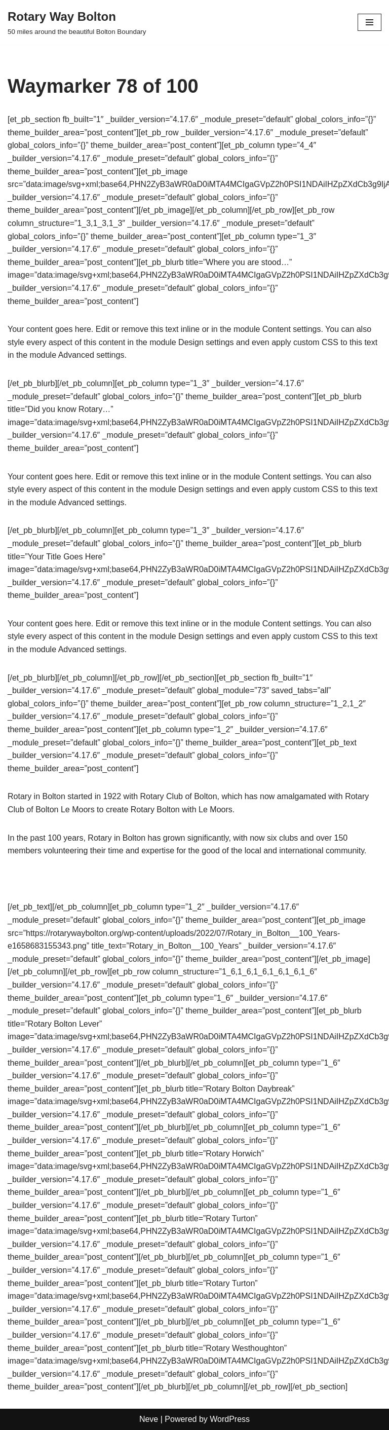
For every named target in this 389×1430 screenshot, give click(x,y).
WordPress (230, 1419)
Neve (148, 1419)
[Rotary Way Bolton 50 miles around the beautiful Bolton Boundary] (77, 22)
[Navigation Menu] (369, 22)
